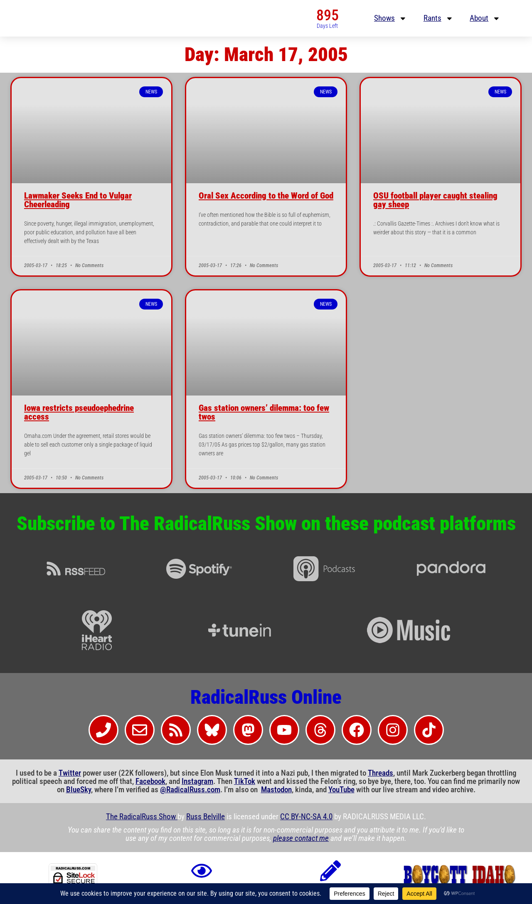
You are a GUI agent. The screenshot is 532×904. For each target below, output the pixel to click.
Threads (380, 773)
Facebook (150, 781)
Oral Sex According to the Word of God (266, 196)
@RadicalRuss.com (190, 789)
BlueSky (78, 789)
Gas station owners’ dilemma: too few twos (264, 412)
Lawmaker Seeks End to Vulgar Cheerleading (78, 200)
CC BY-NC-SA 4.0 (306, 816)
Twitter (70, 773)
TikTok (244, 781)
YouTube (341, 789)
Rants (438, 18)
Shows (390, 18)
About (485, 18)
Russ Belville (205, 816)
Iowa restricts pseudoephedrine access (79, 412)
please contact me (301, 838)
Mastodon (276, 789)
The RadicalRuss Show (141, 816)
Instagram (197, 781)
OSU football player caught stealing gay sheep (435, 200)
